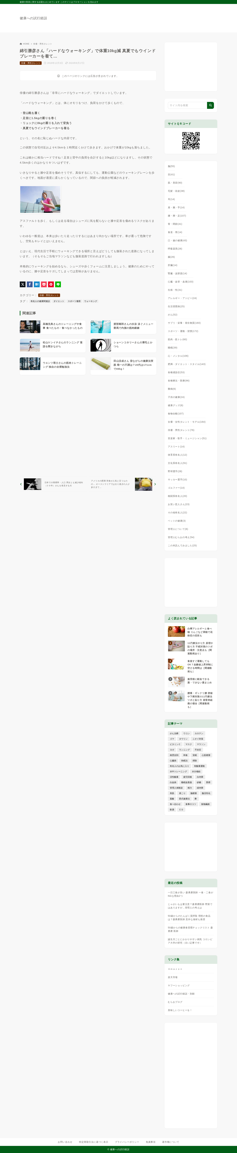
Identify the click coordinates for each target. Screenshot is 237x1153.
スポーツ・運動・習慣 (183, 331)
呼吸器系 (175, 248)
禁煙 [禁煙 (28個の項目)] (208, 782)
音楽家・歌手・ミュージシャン (187, 438)
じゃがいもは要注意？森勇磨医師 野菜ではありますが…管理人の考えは (190, 906)
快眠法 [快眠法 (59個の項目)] (184, 760)
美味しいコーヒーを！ (180, 1010)
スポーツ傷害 (74, 301)
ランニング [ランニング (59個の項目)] (184, 749)
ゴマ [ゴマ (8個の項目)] (172, 739)
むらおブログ (175, 1002)
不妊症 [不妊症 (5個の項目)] (198, 749)
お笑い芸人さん (179, 504)
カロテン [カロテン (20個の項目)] (199, 733)
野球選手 (175, 471)
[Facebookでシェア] (30, 284)
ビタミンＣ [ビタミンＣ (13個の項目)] (175, 744)
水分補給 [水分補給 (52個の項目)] (196, 771)
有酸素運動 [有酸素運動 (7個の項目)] (199, 766)
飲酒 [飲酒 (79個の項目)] (172, 809)
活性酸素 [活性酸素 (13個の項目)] (174, 777)
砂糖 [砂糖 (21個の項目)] (199, 782)
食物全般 (176, 413)
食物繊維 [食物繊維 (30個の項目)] (205, 804)
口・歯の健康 (177, 240)
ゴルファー (176, 487)
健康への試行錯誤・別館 (181, 993)
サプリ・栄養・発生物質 (184, 323)
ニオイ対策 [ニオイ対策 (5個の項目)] (198, 739)
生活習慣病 (176, 306)
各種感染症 (176, 372)
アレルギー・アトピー (182, 298)
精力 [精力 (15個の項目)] (190, 788)
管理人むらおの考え (181, 537)
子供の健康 (176, 397)
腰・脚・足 (177, 215)
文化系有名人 (177, 463)
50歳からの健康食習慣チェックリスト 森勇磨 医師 (190, 929)
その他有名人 (177, 512)
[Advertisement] (88, 426)
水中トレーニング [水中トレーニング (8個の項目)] (178, 771)
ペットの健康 (177, 520)
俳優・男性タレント (42, 44)
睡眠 (172, 347)
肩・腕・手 (176, 207)
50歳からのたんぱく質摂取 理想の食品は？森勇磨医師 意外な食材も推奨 (189, 918)
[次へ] (122, 484)
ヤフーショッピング (179, 985)
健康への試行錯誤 (33, 18)
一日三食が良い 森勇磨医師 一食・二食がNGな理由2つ (190, 894)
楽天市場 (173, 977)
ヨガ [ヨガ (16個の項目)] (172, 749)
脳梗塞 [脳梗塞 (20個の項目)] (193, 793)
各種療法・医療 (179, 380)
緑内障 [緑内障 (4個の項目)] (200, 788)
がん (172, 314)
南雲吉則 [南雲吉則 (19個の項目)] (174, 755)
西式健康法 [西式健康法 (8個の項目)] (184, 798)
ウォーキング (90, 301)
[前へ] (53, 484)
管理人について (178, 529)
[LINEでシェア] (58, 284)
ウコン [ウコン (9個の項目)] (186, 733)
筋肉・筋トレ (177, 339)
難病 (172, 389)
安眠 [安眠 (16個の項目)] (195, 755)
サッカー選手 (177, 479)
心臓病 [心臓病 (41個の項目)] (173, 760)
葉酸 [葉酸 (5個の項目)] (172, 798)
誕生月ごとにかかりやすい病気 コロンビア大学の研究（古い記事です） (190, 941)
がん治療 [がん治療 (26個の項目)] (174, 733)
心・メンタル (178, 356)
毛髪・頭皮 (176, 191)
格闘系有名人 (177, 496)
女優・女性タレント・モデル (187, 422)
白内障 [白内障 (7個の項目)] (200, 777)
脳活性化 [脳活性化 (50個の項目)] (206, 793)
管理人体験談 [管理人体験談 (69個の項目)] (176, 788)
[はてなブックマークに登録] (37, 284)
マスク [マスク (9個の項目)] (188, 744)
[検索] (210, 105)
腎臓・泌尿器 (177, 273)
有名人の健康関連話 (40, 301)
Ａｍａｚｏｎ (175, 969)
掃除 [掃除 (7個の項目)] (195, 760)
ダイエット (58, 301)
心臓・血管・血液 (180, 281)
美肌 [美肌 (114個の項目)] (172, 793)
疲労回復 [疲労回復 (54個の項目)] (187, 777)
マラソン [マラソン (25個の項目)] (201, 744)
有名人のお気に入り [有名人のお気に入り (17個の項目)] (179, 766)
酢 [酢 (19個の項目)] (196, 798)
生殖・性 (175, 290)
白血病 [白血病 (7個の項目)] (173, 782)
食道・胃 (175, 232)
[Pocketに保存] (44, 284)
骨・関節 (175, 224)
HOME (24, 44)
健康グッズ (175, 405)
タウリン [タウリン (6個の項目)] (183, 739)
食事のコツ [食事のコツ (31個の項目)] (190, 804)
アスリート (176, 446)
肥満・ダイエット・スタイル (187, 364)
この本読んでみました (182, 545)
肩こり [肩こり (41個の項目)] (182, 793)
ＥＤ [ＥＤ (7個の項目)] (181, 809)
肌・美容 (175, 182)
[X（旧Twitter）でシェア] (23, 284)
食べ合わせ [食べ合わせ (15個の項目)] (175, 804)
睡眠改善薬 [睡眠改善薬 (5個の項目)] (186, 782)
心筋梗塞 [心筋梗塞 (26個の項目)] (206, 755)
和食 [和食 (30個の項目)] (185, 755)
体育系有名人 (177, 454)
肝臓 (172, 265)
